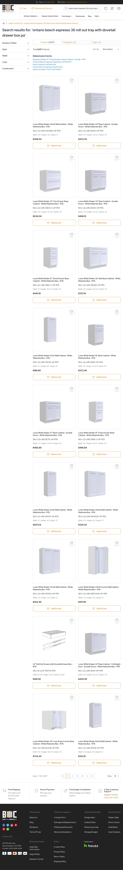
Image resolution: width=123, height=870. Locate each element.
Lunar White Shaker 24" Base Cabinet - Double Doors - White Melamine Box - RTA (98, 125)
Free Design (66, 16)
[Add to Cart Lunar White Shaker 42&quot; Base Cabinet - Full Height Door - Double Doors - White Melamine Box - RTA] (99, 686)
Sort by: (107, 49)
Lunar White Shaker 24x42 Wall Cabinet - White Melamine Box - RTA (98, 511)
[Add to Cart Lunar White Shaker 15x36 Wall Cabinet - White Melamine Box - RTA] (99, 763)
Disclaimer (34, 827)
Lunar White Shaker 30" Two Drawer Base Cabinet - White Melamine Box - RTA (50, 202)
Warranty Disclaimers (62, 832)
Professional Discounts (63, 827)
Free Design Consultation (80, 789)
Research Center (37, 859)
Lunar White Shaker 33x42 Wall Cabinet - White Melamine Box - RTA (53, 588)
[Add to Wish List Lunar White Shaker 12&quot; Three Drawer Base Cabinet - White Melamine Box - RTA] (71, 234)
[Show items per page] (117, 776)
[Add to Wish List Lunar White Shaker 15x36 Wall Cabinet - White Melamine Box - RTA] (117, 697)
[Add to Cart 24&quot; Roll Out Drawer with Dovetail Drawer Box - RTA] (54, 686)
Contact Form (60, 817)
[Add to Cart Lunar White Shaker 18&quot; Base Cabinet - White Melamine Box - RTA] (99, 377)
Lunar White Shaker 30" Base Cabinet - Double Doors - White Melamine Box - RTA (98, 202)
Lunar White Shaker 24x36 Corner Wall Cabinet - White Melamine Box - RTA (98, 588)
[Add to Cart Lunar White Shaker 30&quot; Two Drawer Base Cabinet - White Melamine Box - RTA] (54, 223)
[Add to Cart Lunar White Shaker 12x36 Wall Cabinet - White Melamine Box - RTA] (54, 377)
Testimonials (80, 16)
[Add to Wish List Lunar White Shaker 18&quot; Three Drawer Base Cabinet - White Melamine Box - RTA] (117, 388)
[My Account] (112, 8)
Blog (89, 16)
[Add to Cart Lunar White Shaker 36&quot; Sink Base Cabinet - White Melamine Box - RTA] (99, 300)
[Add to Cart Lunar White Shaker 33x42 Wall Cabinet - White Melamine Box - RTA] (54, 609)
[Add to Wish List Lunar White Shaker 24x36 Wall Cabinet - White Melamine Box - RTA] (71, 80)
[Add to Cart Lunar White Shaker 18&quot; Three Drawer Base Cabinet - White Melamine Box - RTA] (99, 454)
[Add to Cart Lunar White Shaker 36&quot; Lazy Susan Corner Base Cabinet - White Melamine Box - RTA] (54, 763)
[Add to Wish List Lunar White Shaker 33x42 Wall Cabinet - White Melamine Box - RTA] (71, 543)
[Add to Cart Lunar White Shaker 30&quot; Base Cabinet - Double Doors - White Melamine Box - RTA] (99, 223)
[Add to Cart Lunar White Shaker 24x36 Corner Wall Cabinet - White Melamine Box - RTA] (99, 609)
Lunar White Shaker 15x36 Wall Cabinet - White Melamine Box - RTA (98, 742)
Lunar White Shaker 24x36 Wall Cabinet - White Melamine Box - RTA (53, 125)
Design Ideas (89, 817)
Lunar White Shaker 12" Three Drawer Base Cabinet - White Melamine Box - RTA (51, 279)
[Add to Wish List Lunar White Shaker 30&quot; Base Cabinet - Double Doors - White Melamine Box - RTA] (117, 157)
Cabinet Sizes (90, 822)
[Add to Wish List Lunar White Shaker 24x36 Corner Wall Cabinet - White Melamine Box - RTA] (117, 543)
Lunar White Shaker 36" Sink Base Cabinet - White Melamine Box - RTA (99, 279)
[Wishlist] (105, 8)
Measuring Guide (91, 827)
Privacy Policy (59, 851)
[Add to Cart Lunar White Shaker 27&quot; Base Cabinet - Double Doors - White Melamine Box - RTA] (54, 454)
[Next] (92, 776)
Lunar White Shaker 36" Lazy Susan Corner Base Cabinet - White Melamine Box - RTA (53, 742)
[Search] (66, 8)
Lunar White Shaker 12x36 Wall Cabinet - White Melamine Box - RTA (52, 356)
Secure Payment (47, 789)
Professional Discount (41, 8)
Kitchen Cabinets (30, 16)
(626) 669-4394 (49, 2)
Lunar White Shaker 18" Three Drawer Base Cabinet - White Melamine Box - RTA (96, 434)
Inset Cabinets (114, 832)
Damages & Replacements (65, 822)
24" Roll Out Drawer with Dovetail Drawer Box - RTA (53, 665)
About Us (33, 817)
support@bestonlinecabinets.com (76, 2)
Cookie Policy (59, 847)
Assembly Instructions (34, 848)
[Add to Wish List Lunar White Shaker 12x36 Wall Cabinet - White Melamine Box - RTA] (71, 311)
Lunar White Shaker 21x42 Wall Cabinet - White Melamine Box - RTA (52, 511)
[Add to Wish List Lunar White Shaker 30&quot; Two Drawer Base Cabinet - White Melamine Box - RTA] (71, 157)
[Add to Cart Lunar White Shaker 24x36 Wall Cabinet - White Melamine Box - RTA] (54, 146)
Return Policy (59, 856)
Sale (23, 8)
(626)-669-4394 (15, 848)
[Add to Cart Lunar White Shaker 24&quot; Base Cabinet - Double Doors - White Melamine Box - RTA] (99, 146)
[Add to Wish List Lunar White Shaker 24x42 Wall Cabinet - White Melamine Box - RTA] (117, 465)
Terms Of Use (35, 832)
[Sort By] (111, 49)
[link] (63, 776)
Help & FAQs (35, 854)
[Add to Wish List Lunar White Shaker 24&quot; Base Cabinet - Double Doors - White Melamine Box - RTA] (117, 80)
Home (3, 23)
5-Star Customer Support (111, 790)
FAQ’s (97, 16)
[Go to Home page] (8, 8)
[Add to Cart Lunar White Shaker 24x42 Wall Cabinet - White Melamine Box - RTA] (99, 531)
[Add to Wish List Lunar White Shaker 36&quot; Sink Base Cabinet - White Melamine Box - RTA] (117, 234)
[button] (15, 43)
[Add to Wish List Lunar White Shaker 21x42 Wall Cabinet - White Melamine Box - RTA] (71, 465)
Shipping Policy (60, 861)
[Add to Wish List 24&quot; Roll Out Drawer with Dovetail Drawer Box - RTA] (71, 620)
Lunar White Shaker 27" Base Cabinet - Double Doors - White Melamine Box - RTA (52, 434)
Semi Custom (114, 822)
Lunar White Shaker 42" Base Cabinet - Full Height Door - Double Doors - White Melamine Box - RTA (99, 665)
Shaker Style (113, 817)
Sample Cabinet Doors (50, 16)
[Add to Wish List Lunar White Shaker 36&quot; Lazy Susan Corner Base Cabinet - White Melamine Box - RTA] (71, 697)
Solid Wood (112, 827)
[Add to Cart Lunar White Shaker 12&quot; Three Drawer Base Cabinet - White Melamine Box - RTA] (54, 300)
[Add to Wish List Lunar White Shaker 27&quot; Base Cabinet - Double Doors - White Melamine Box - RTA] (71, 388)
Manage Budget (91, 832)
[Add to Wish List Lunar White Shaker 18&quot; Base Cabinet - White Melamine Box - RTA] (117, 311)
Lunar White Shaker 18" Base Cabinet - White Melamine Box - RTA (97, 356)
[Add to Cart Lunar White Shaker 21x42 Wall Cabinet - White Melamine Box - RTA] (54, 531)
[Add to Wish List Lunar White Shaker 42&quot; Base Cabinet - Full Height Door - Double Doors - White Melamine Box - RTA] (117, 620)
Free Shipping (14, 789)
